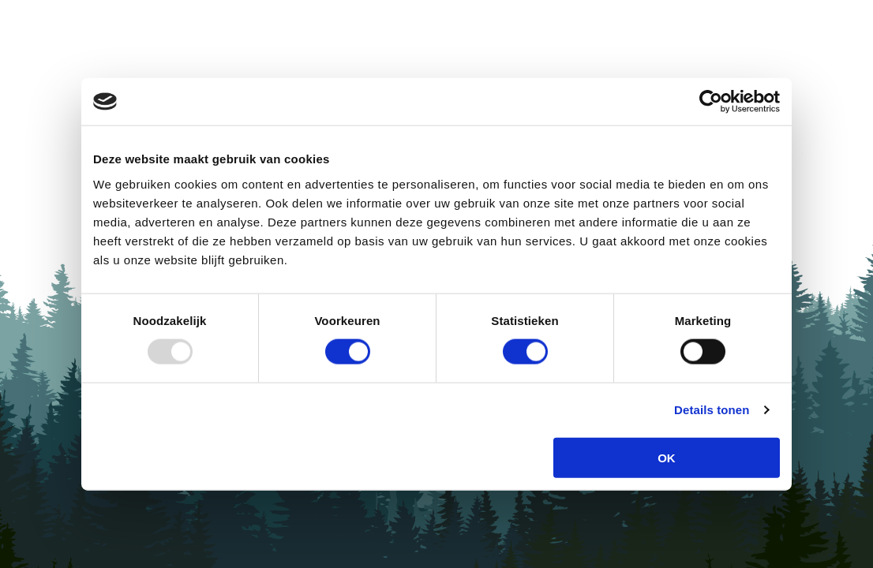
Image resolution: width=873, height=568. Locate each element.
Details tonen (711, 410)
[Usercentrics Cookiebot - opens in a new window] (711, 102)
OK (667, 457)
